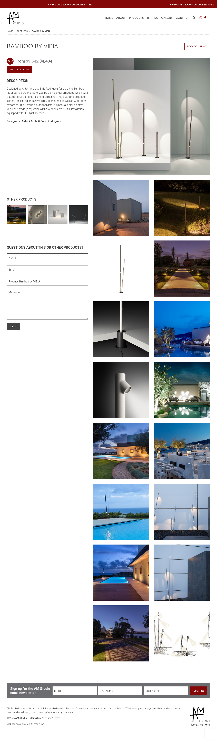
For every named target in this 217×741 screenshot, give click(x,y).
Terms (56, 721)
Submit (13, 326)
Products (22, 31)
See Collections (19, 69)
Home (109, 18)
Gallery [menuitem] (166, 18)
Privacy (47, 721)
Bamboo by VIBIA (41, 31)
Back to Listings (197, 46)
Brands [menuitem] (152, 18)
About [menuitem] (121, 18)
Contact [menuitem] (182, 18)
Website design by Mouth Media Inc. (26, 727)
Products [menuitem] (136, 18)
